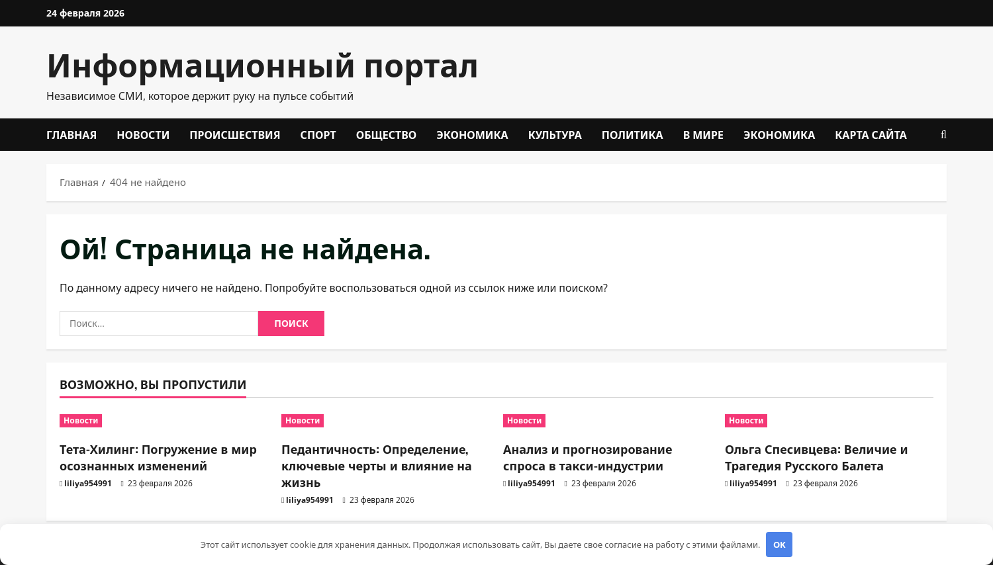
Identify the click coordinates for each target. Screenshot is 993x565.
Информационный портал (262, 63)
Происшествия (234, 134)
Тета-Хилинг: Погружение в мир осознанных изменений (158, 457)
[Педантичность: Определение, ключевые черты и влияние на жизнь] (385, 421)
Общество (386, 134)
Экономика (472, 134)
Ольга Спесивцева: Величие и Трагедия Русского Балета (816, 457)
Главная (71, 134)
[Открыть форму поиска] (944, 135)
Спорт (318, 134)
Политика (632, 134)
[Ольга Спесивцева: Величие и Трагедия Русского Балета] (829, 421)
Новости (143, 134)
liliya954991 (88, 483)
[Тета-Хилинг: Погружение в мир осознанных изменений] (164, 421)
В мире (703, 134)
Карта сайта (871, 134)
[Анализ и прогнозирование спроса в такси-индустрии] (607, 421)
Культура (555, 134)
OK (779, 544)
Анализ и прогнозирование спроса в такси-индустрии (588, 457)
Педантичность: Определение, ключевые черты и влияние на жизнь (376, 465)
